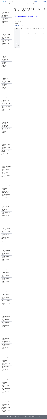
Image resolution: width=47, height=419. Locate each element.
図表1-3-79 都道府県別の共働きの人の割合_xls (5, 345)
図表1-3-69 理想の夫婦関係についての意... (5, 244)
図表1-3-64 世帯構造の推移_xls (5, 203)
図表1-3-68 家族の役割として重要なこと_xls (5, 241)
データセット (4, 3)
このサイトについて (9, 416)
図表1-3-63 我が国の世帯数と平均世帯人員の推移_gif (5, 192)
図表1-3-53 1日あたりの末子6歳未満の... (5, 94)
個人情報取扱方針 (26, 416)
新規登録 (44, 1)
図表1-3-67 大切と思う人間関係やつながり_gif (5, 229)
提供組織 (9, 3)
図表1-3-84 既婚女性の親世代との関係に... (5, 386)
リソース (16, 13)
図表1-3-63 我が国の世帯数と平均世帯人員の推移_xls (5, 195)
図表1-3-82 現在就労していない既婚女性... (5, 367)
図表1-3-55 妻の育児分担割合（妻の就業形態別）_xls (5, 119)
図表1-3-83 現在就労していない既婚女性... (5, 376)
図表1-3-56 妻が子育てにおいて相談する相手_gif (5, 126)
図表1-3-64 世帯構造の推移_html (5, 198)
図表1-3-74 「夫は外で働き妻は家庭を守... (5, 291)
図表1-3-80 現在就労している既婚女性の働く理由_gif (5, 351)
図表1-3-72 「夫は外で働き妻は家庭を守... (5, 273)
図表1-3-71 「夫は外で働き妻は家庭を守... (5, 263)
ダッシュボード (34, 416)
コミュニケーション (22, 3)
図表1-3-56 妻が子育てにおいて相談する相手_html (5, 123)
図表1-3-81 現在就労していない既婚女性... (5, 357)
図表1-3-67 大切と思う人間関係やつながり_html (5, 225)
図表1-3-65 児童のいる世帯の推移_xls (5, 213)
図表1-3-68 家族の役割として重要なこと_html (5, 235)
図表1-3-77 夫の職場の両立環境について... (5, 320)
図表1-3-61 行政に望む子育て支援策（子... (5, 170)
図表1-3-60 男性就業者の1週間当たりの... (6, 160)
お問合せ (30, 416)
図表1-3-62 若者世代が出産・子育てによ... (5, 179)
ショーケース (15, 3)
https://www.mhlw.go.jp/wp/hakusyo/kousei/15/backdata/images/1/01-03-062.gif (26, 16)
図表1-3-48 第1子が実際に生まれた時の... (6, 47)
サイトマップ (38, 416)
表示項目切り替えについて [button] (18, 25)
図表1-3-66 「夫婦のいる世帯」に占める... (5, 216)
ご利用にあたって (15, 416)
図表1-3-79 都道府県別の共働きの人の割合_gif (5, 342)
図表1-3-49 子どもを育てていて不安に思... (5, 57)
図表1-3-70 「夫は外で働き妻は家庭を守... (5, 254)
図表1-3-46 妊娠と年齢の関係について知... (5, 28)
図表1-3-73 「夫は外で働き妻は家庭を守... (5, 282)
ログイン (40, 1)
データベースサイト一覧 (30, 3)
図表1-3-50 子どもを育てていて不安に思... (5, 66)
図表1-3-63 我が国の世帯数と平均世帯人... (5, 189)
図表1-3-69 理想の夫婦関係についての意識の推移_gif (5, 247)
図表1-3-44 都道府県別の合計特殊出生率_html (5, 9)
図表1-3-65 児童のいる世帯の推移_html (5, 207)
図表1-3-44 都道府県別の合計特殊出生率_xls (5, 16)
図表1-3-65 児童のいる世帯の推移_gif (5, 210)
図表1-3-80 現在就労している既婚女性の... (5, 348)
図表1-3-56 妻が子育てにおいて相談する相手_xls (5, 129)
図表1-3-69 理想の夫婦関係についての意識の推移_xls (5, 251)
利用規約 (22, 416)
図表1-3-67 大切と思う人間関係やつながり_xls (5, 232)
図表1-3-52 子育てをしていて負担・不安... (5, 85)
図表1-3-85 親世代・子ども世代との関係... (5, 395)
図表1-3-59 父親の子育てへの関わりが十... (5, 151)
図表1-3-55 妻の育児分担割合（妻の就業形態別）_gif (5, 116)
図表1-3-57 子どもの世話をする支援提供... (5, 132)
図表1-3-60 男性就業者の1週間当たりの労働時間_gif (6, 163)
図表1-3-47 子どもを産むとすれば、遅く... (5, 38)
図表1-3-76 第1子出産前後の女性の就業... (6, 310)
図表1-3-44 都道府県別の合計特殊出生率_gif (5, 13)
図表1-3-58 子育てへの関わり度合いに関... (5, 141)
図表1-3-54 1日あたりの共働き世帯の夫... (6, 104)
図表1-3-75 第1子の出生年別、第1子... (5, 301)
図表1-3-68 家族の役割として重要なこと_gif (5, 238)
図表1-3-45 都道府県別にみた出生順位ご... (5, 19)
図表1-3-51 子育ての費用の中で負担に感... (5, 75)
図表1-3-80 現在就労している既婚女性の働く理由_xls (5, 354)
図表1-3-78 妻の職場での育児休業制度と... (5, 329)
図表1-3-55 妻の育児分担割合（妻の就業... (5, 113)
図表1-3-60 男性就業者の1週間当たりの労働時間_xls (6, 167)
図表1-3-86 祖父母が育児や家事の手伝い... (5, 405)
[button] (36, 1)
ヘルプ (19, 416)
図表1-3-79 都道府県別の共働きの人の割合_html (5, 339)
